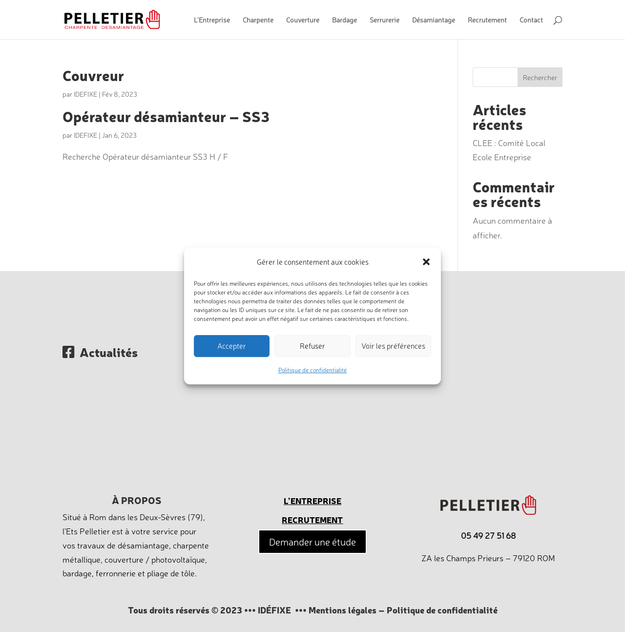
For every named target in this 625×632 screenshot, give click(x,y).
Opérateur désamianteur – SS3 (166, 116)
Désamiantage (433, 20)
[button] (426, 262)
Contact (531, 20)
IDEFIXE (85, 93)
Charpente (258, 20)
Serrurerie (384, 20)
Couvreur (93, 74)
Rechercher (540, 77)
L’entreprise (312, 500)
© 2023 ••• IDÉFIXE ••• (259, 609)
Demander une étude (312, 541)
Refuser (312, 346)
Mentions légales (342, 609)
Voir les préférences (393, 346)
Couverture (302, 20)
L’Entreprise (212, 20)
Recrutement (487, 20)
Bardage (344, 20)
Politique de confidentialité (312, 370)
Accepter (231, 346)
